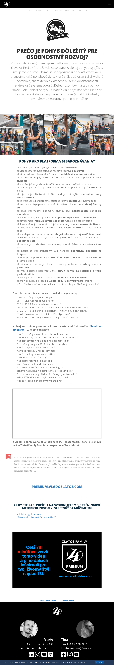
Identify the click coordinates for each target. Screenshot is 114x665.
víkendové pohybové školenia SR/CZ (36, 517)
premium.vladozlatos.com (57, 486)
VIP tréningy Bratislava (29, 514)
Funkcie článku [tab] (68, 600)
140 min (39, 11)
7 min (29, 11)
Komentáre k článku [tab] (49, 600)
